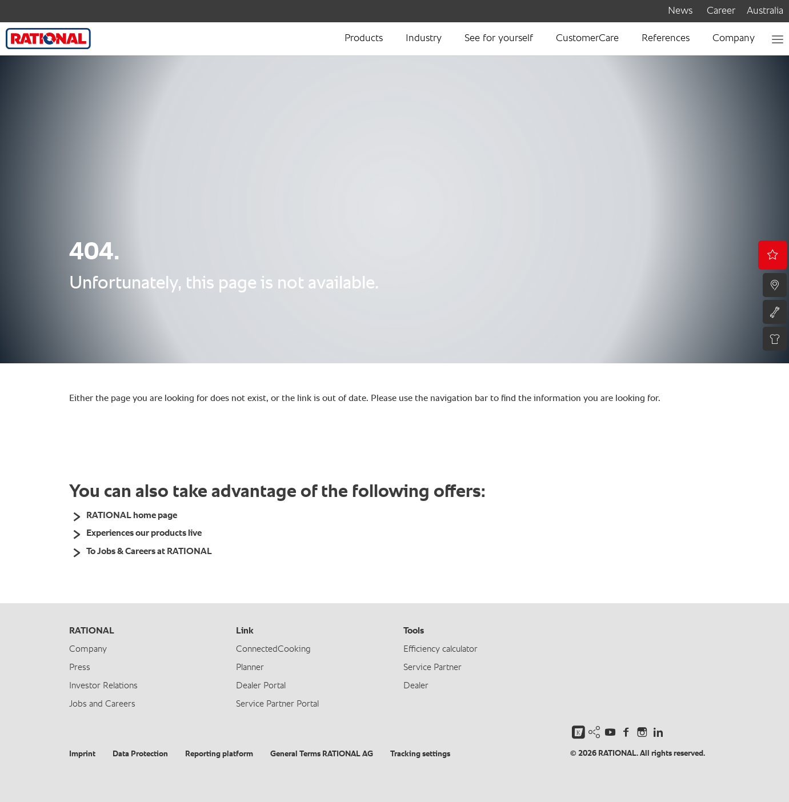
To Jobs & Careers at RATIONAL (149, 551)
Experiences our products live (144, 533)
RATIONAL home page (131, 515)
